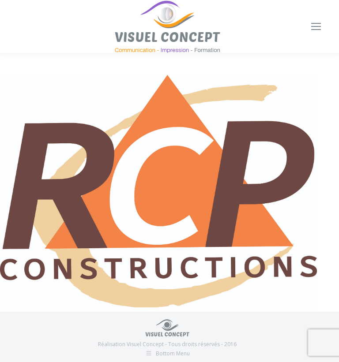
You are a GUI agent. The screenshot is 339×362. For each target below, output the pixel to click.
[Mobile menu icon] (316, 26)
